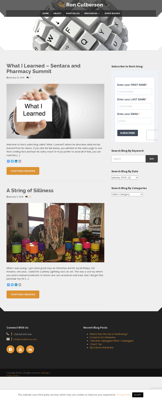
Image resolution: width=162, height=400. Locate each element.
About (57, 12)
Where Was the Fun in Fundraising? (109, 359)
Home (45, 12)
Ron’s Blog (73, 12)
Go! (151, 184)
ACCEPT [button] (137, 394)
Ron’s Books (112, 12)
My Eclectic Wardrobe (101, 373)
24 (29, 222)
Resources (92, 12)
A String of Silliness (29, 216)
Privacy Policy (124, 394)
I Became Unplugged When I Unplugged (111, 366)
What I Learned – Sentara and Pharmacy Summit (43, 94)
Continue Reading (23, 196)
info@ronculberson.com (25, 365)
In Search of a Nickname (103, 362)
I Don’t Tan (96, 369)
